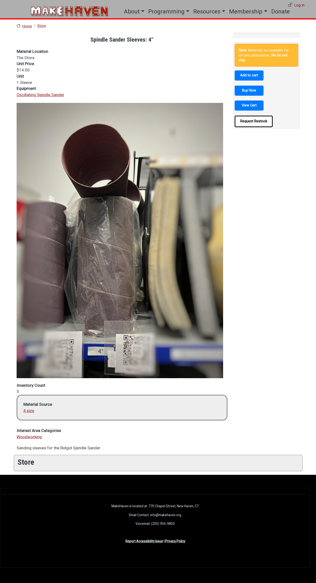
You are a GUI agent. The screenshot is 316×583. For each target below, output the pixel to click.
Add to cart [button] (249, 75)
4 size (28, 410)
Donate (280, 11)
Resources (206, 11)
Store (41, 26)
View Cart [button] (249, 105)
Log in (299, 5)
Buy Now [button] (249, 90)
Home (27, 26)
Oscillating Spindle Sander (40, 94)
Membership (245, 11)
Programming (166, 11)
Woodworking (29, 436)
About (132, 11)
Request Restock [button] (253, 121)
